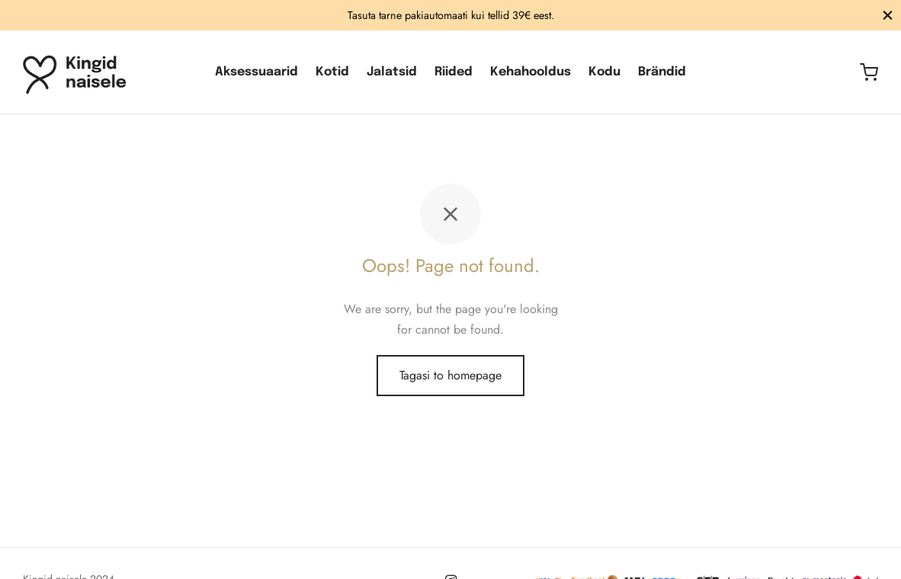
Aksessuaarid (256, 72)
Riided (453, 72)
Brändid (662, 72)
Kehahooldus (530, 72)
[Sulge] (887, 15)
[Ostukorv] (869, 72)
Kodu (604, 72)
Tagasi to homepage (450, 375)
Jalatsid (392, 72)
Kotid (332, 72)
